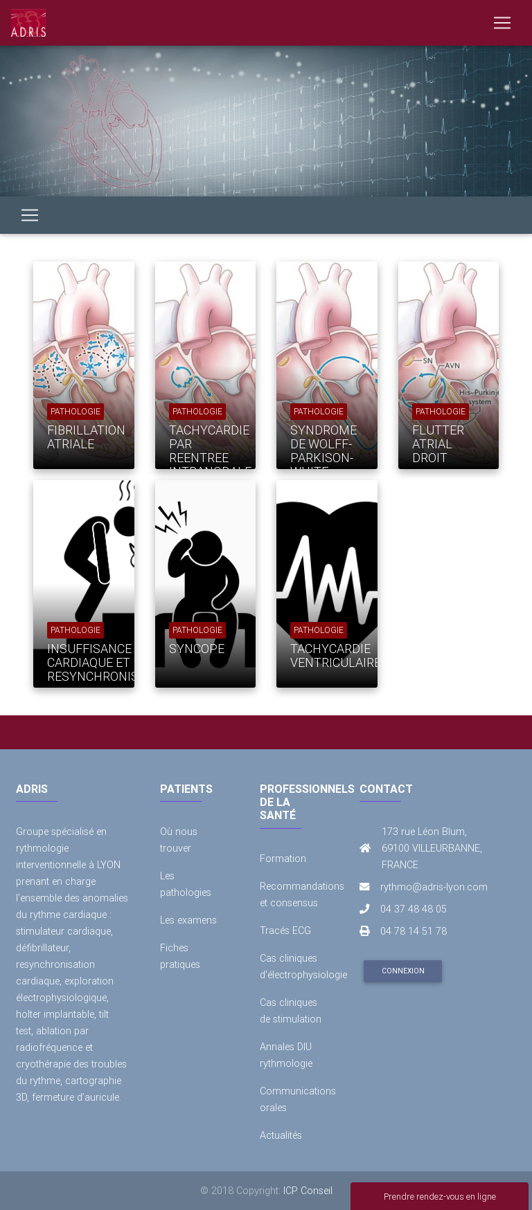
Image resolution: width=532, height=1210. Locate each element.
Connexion (403, 970)
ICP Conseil (307, 1190)
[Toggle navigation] (502, 23)
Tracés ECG (285, 930)
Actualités (281, 1135)
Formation (283, 858)
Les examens (188, 920)
